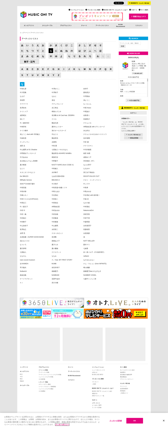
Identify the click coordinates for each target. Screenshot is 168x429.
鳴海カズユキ (56, 111)
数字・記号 (29, 62)
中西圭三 (23, 203)
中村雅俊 (55, 222)
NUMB (54, 264)
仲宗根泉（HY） (89, 161)
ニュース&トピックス (98, 370)
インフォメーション (77, 10)
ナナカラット (56, 252)
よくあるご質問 (96, 405)
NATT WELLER (88, 241)
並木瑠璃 (86, 138)
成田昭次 (23, 115)
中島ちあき (56, 191)
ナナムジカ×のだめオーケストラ (95, 134)
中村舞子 (23, 222)
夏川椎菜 (23, 165)
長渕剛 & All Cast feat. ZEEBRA (63, 115)
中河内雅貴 (87, 150)
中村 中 (22, 210)
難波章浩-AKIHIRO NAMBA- (62, 153)
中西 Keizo (87, 108)
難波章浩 (55, 138)
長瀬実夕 (86, 119)
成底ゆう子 (87, 157)
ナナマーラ (24, 104)
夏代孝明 (23, 248)
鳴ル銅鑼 (86, 267)
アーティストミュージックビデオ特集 (50, 374)
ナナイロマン (88, 146)
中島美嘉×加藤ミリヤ (59, 188)
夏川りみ (55, 245)
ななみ (54, 256)
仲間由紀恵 (56, 207)
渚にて (22, 119)
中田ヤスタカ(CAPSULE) (29, 199)
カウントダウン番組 (45, 384)
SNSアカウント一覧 (98, 395)
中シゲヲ (86, 184)
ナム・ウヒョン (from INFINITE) (94, 264)
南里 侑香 (86, 153)
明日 (21, 379)
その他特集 (42, 379)
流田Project (56, 279)
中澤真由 (86, 96)
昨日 (21, 374)
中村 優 (86, 142)
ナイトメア (24, 111)
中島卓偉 (23, 191)
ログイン (133, 113)
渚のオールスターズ (59, 130)
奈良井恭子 (56, 267)
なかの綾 (86, 203)
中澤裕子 (55, 92)
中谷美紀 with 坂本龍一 (91, 195)
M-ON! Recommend (74, 375)
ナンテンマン (25, 142)
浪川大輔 (55, 283)
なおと (54, 96)
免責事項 (122, 372)
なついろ (23, 245)
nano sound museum (27, 260)
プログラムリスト (66, 25)
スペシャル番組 (43, 370)
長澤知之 (23, 229)
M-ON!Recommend (120, 25)
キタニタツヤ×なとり (27, 172)
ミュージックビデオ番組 (46, 389)
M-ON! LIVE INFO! (97, 374)
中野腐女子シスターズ (28, 153)
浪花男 (22, 100)
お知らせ (94, 372)
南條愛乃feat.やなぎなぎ (92, 271)
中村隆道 (55, 218)
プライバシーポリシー (126, 379)
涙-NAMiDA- (24, 264)
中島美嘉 (23, 188)
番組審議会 (123, 377)
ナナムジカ (87, 123)
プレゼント (95, 382)
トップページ (24, 32)
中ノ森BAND (24, 123)
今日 (21, 376)
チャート (84, 25)
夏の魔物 (55, 248)
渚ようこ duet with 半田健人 (30, 134)
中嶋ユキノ (24, 195)
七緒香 (85, 248)
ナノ (21, 283)
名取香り (86, 115)
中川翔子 (55, 184)
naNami (86, 256)
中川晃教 (23, 92)
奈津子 (85, 89)
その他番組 (42, 391)
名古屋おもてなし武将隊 (29, 161)
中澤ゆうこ (56, 89)
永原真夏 (86, 233)
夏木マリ (86, 245)
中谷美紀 (55, 195)
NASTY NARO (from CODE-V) (63, 165)
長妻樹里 (86, 229)
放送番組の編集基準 (126, 374)
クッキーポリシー (62, 425)
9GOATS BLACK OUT (91, 176)
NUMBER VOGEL (89, 275)
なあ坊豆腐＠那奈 (58, 176)
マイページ (123, 386)
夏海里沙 (86, 92)
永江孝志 (55, 108)
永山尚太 (86, 130)
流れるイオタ (25, 241)
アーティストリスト (102, 25)
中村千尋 (86, 218)
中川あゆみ (24, 157)
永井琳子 (55, 172)
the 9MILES (24, 176)
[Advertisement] (40, 344)
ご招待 (94, 384)
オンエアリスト (29, 25)
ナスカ (54, 119)
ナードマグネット (26, 279)
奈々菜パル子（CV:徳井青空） (94, 252)
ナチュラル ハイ (57, 104)
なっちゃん (87, 104)
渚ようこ (86, 100)
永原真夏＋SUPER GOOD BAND (32, 237)
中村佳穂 (55, 214)
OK (134, 421)
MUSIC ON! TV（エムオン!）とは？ (116, 10)
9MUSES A (56, 180)
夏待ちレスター (57, 127)
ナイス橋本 (24, 130)
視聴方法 (94, 393)
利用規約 (122, 391)
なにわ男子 (87, 165)
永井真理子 (87, 226)
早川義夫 (23, 267)
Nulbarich (23, 271)
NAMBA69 (55, 275)
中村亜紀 (86, 207)
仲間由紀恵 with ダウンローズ (94, 127)
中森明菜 (86, 222)
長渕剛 (54, 237)
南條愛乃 (55, 271)
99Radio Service (26, 180)
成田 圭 (22, 146)
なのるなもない (89, 260)
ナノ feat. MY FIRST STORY (62, 260)
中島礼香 (23, 89)
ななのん (23, 256)
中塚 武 (86, 199)
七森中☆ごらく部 (89, 279)
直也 (53, 100)
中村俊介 (23, 218)
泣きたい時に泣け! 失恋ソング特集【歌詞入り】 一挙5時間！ (139, 65)
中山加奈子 (24, 226)
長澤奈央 (23, 108)
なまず (22, 96)
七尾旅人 (23, 252)
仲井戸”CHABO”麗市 (27, 184)
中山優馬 (55, 226)
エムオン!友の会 (125, 383)
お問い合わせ (96, 403)
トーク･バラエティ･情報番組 (47, 386)
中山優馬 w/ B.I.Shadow (28, 150)
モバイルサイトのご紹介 (127, 370)
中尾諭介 (86, 111)
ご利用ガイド (124, 393)
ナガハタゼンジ (57, 233)
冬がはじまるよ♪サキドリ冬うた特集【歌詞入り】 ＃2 (132, 83)
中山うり (55, 134)
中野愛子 (55, 161)
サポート (134, 10)
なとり (22, 168)
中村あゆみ (56, 210)
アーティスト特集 (44, 372)
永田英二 (55, 229)
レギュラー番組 (43, 382)
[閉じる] (164, 421)
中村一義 (23, 214)
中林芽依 (23, 127)
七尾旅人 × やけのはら (60, 150)
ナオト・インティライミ (92, 180)
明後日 (22, 381)
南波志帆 (23, 275)
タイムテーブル (47, 25)
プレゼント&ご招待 (93, 10)
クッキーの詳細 (96, 407)
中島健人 (55, 168)
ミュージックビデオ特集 (46, 377)
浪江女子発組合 (89, 172)
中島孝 (85, 188)
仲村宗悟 (86, 214)
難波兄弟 (55, 123)
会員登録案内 (124, 388)
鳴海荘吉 (55, 157)
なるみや (86, 168)
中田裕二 (55, 199)
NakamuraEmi (88, 210)
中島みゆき (87, 191)
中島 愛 (54, 146)
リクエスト (139, 25)
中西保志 (55, 203)
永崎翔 (54, 142)
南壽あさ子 (56, 241)
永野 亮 (22, 233)
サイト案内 (144, 10)
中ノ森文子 (24, 207)
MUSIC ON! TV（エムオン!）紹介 (102, 391)
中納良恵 (23, 138)
